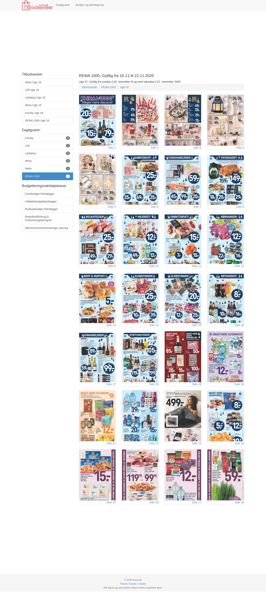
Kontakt (132, 586)
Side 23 (196, 445)
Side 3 (197, 148)
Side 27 (196, 504)
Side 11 (196, 267)
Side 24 (239, 445)
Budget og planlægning (90, 4)
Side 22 (153, 445)
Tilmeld (123, 586)
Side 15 (196, 326)
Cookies (142, 586)
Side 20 (239, 385)
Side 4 (240, 148)
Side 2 (154, 148)
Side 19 (196, 385)
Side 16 (239, 326)
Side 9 (112, 267)
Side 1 (112, 148)
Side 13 (111, 326)
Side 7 (197, 207)
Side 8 (240, 207)
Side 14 (153, 326)
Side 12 (239, 267)
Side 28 (239, 504)
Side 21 (111, 445)
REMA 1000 (108, 87)
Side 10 (153, 267)
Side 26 (153, 504)
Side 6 (154, 207)
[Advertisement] (133, 41)
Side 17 (111, 385)
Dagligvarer (63, 4)
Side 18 (153, 385)
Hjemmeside (89, 87)
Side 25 (111, 504)
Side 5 (112, 207)
